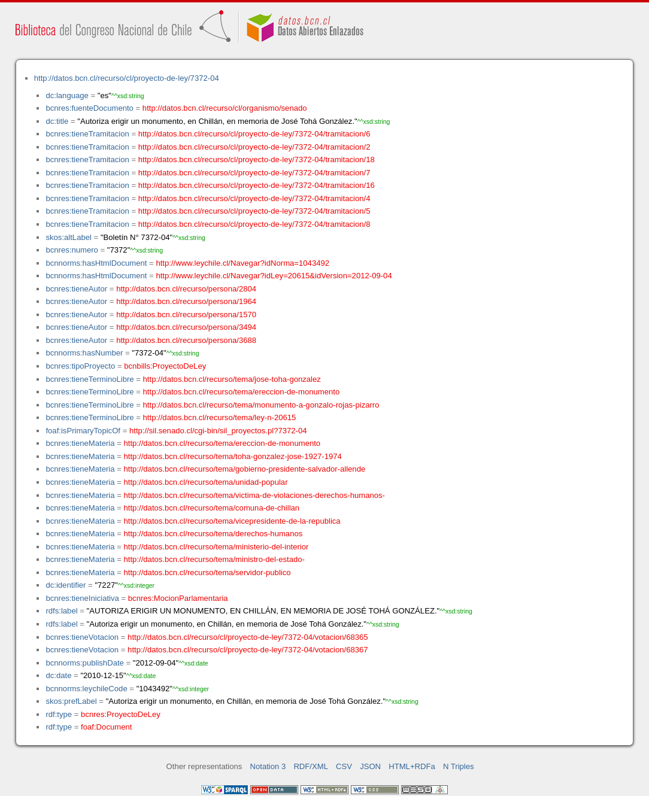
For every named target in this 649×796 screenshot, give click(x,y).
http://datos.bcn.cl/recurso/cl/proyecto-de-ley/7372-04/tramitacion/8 (254, 224)
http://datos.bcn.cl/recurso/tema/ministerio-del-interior (216, 546)
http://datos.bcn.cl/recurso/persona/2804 (186, 288)
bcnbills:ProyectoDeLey (165, 365)
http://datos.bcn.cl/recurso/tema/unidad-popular (206, 482)
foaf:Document (106, 726)
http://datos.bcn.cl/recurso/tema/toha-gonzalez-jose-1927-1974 (233, 456)
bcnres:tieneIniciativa (82, 598)
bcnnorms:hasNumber (84, 352)
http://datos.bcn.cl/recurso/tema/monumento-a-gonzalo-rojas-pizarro (261, 404)
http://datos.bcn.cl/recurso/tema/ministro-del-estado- (214, 559)
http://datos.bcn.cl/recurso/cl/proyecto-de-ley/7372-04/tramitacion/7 (254, 172)
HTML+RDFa (412, 766)
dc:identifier (66, 585)
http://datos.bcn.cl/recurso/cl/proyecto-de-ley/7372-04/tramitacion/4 (254, 198)
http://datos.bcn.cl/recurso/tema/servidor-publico (207, 572)
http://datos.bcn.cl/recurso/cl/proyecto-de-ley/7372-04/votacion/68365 (248, 637)
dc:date (58, 675)
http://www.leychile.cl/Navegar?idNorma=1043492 (242, 263)
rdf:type (59, 714)
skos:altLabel (69, 237)
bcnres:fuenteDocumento (89, 108)
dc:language (67, 95)
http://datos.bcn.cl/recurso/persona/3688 (186, 340)
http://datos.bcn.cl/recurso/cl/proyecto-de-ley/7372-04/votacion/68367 (248, 649)
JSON (370, 766)
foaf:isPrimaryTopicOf (83, 430)
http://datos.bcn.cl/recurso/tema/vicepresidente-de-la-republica (232, 521)
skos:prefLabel (71, 701)
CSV (344, 766)
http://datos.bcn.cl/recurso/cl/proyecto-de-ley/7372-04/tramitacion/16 (256, 185)
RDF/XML (310, 766)
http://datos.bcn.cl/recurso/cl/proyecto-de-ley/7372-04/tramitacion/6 (254, 133)
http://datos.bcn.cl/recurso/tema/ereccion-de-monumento (241, 391)
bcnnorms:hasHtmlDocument (96, 263)
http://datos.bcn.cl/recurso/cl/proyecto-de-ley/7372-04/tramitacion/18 (256, 159)
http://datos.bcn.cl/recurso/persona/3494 (186, 327)
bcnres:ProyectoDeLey (120, 714)
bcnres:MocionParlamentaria (178, 598)
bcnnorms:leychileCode (86, 688)
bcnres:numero (72, 249)
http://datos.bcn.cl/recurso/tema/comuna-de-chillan (212, 507)
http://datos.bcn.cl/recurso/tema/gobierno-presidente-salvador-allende (245, 468)
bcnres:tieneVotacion (82, 637)
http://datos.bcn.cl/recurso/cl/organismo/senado (224, 108)
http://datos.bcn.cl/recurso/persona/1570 (186, 314)
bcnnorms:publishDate (84, 662)
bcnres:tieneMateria (80, 443)
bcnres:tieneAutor (76, 288)
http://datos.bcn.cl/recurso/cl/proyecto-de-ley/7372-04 (126, 78)
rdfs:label (61, 610)
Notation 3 (268, 766)
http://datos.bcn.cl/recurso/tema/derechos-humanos (213, 533)
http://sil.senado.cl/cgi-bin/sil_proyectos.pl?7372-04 (218, 430)
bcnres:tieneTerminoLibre (90, 379)
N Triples (458, 766)
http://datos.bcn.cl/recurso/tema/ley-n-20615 (219, 417)
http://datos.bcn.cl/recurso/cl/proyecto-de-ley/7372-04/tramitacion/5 (254, 210)
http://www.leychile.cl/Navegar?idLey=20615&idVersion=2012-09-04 (274, 275)
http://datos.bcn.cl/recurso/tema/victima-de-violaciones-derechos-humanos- (254, 495)
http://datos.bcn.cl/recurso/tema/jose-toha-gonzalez (232, 379)
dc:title (57, 121)
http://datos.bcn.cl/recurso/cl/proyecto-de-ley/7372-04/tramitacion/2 (254, 146)
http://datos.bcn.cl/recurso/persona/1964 (186, 301)
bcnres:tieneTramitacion (87, 133)
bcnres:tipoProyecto (80, 365)
